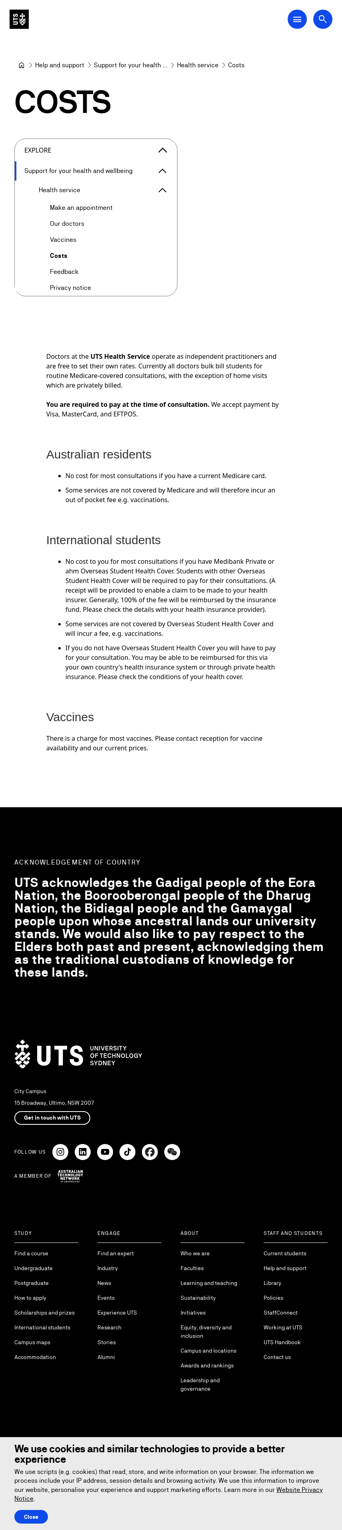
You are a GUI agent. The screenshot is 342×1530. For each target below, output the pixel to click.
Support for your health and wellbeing (78, 171)
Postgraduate (31, 1283)
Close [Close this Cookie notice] (31, 1517)
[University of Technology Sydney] (22, 65)
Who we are (195, 1253)
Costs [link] (236, 65)
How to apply (30, 1298)
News (104, 1283)
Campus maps (32, 1342)
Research (109, 1327)
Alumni (106, 1357)
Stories (106, 1342)
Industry (107, 1268)
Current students (285, 1253)
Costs (59, 255)
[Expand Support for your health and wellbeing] (162, 171)
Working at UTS (283, 1327)
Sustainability (198, 1298)
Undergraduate (33, 1268)
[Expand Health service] (162, 190)
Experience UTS (117, 1312)
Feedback (64, 271)
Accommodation (35, 1357)
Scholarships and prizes (44, 1312)
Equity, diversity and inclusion (206, 1331)
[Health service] (198, 65)
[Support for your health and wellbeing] (130, 65)
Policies (273, 1298)
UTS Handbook (282, 1342)
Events (106, 1298)
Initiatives (193, 1312)
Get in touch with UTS (52, 1117)
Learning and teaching (209, 1283)
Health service (59, 190)
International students (42, 1327)
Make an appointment (81, 207)
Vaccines (63, 239)
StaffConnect (281, 1312)
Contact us (277, 1357)
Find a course (31, 1253)
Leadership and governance (200, 1384)
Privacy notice (70, 288)
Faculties (192, 1268)
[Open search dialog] (322, 19)
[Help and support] (59, 65)
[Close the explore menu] (162, 150)
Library (272, 1283)
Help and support (285, 1268)
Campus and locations (209, 1350)
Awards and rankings (207, 1365)
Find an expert (115, 1253)
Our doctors (67, 223)
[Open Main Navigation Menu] (297, 19)
